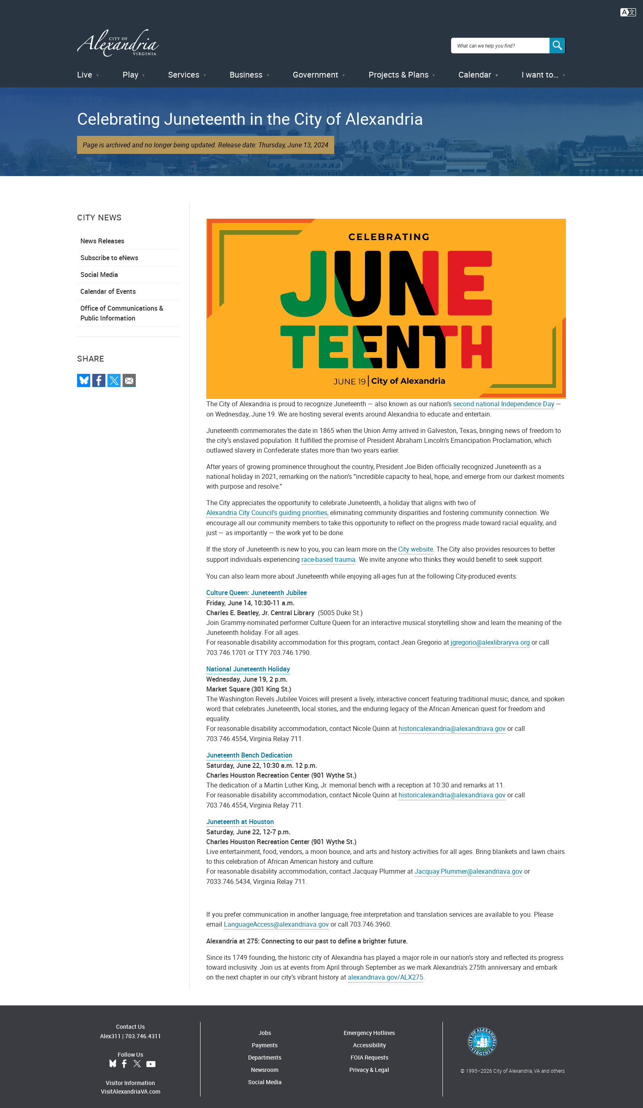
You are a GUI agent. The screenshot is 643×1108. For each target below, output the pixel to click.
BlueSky (112, 1059)
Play (130, 69)
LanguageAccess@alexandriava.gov (276, 918)
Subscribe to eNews (109, 252)
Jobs (264, 1027)
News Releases (102, 235)
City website (415, 543)
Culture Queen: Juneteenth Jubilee (256, 587)
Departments (264, 1052)
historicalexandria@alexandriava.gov (452, 723)
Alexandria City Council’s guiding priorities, (267, 507)
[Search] (558, 42)
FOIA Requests (369, 1052)
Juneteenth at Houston (240, 816)
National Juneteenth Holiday (248, 663)
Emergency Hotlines (369, 1027)
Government (315, 69)
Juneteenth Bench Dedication (249, 749)
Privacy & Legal (369, 1064)
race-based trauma (328, 554)
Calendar (474, 69)
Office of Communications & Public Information (121, 308)
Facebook (124, 1059)
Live (84, 69)
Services (183, 69)
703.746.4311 (143, 1031)
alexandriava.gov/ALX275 (385, 971)
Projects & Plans (399, 69)
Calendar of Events (108, 286)
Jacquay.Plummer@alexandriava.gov (468, 865)
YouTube (150, 1059)
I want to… (540, 69)
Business (246, 69)
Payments (265, 1040)
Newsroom (264, 1064)
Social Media (99, 269)
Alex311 (110, 1031)
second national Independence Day (503, 398)
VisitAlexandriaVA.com (130, 1086)
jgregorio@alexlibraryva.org (490, 636)
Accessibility (369, 1040)
